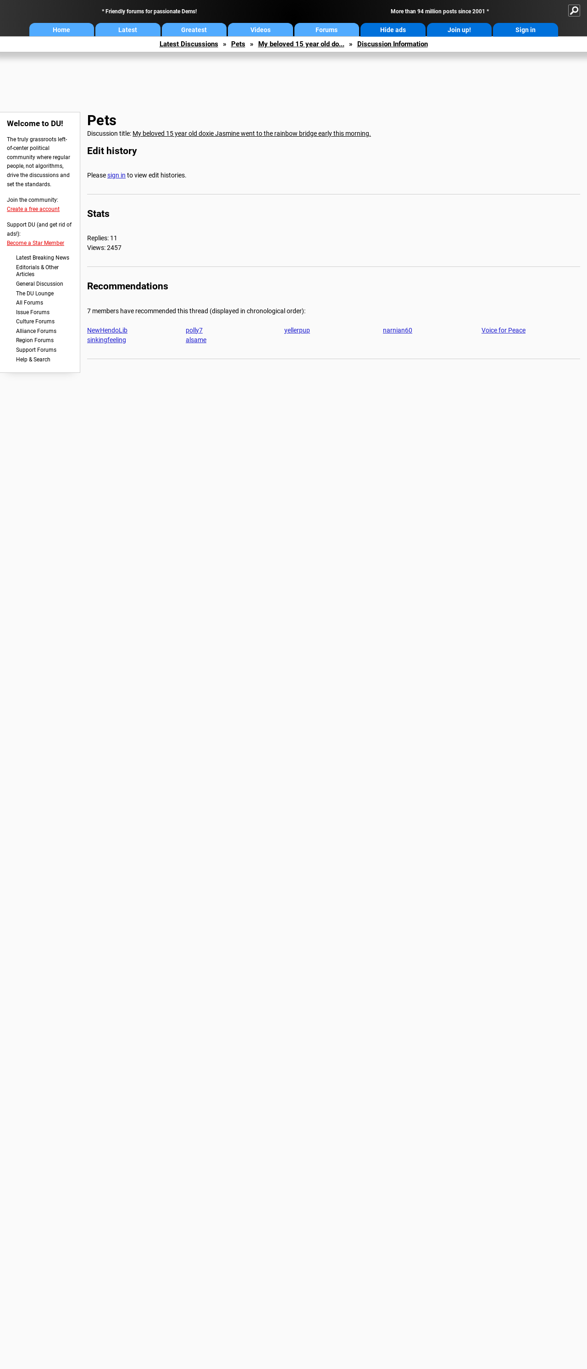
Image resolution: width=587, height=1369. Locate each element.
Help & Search (33, 359)
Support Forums (36, 350)
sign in (116, 175)
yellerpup (297, 330)
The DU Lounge (35, 293)
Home (61, 29)
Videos (260, 29)
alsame (196, 340)
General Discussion (39, 284)
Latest (127, 29)
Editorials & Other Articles (37, 271)
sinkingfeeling (106, 340)
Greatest (194, 29)
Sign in (525, 29)
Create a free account (33, 209)
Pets (238, 44)
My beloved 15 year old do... (301, 44)
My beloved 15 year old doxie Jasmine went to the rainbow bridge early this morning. (252, 133)
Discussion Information (392, 44)
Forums (327, 29)
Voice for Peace (504, 330)
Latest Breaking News (42, 258)
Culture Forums (35, 321)
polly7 (194, 330)
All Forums (29, 302)
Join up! (459, 29)
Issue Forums (33, 312)
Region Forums (35, 340)
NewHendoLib (107, 330)
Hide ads (393, 29)
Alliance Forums (36, 331)
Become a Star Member (35, 243)
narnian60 (397, 330)
